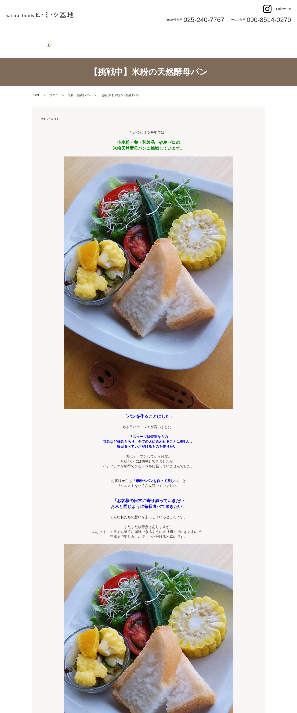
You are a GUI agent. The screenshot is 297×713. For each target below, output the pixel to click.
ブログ (54, 88)
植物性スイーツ (53, 33)
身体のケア (192, 33)
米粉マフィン (144, 33)
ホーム (13, 33)
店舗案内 (30, 33)
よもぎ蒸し (214, 33)
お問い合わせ (237, 33)
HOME (36, 88)
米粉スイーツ (169, 33)
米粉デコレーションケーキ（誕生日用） (99, 33)
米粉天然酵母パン (79, 88)
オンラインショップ (267, 33)
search (10, 42)
